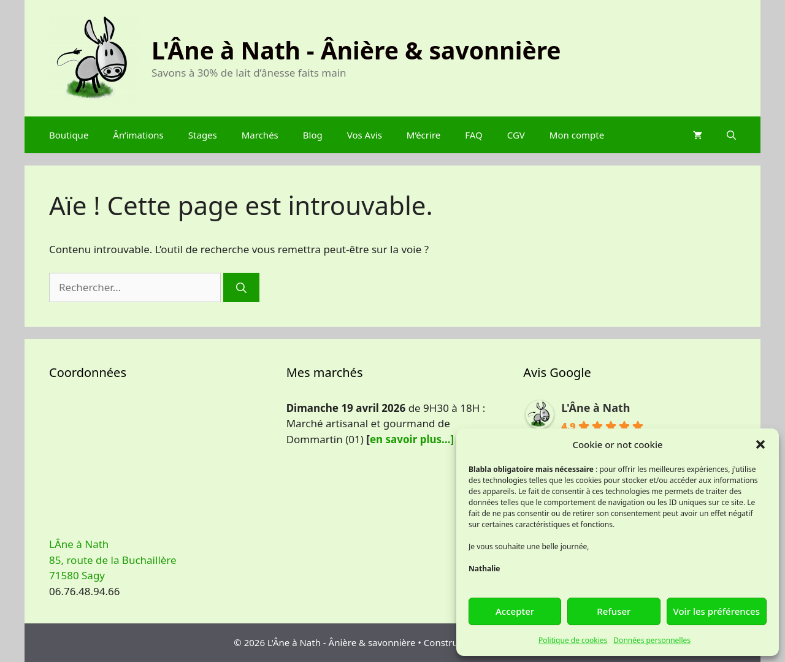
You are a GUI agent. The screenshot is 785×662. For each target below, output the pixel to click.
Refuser (613, 611)
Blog (313, 135)
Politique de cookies (572, 640)
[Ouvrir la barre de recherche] (731, 134)
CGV (516, 135)
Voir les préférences (716, 611)
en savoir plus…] (412, 439)
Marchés (260, 135)
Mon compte (577, 135)
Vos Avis (364, 135)
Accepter (515, 611)
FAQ (474, 135)
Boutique (68, 135)
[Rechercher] (241, 287)
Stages (202, 135)
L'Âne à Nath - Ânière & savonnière (356, 50)
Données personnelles (652, 640)
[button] (760, 444)
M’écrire (423, 135)
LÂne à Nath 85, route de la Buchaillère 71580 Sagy (113, 559)
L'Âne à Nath (595, 407)
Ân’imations (138, 135)
